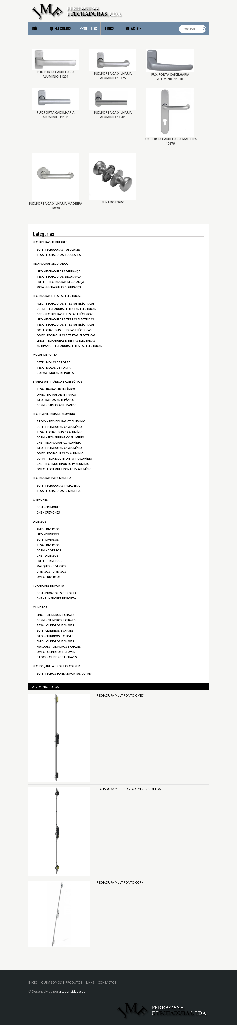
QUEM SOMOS (60, 28)
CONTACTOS (131, 28)
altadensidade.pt (72, 991)
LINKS (109, 28)
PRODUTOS (88, 28)
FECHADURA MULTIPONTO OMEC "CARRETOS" (129, 789)
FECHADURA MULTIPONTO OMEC (120, 695)
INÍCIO (37, 28)
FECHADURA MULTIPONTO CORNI (120, 882)
